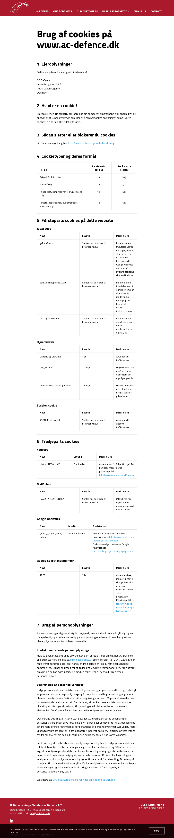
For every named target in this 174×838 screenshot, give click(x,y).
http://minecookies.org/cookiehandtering (91, 143)
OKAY (156, 830)
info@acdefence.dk (81, 660)
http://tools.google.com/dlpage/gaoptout (113, 551)
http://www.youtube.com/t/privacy (116, 475)
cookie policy (16, 832)
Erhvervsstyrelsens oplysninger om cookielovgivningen (83, 780)
